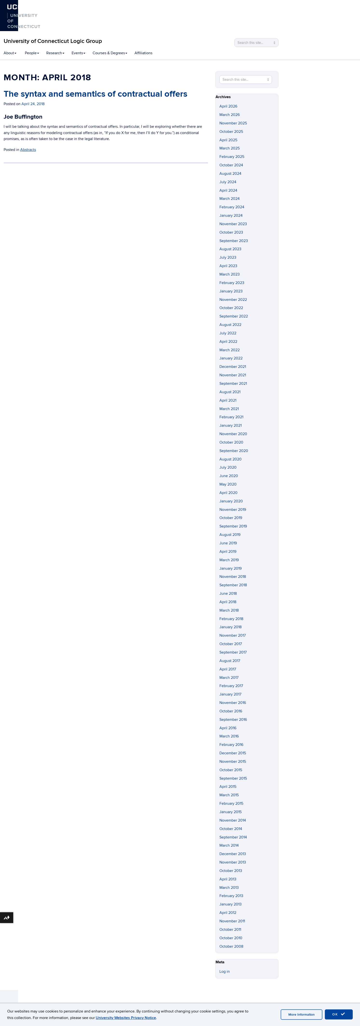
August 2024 (230, 173)
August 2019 (229, 534)
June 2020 (228, 475)
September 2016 (233, 719)
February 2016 (231, 744)
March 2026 (229, 114)
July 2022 (227, 333)
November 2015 (232, 761)
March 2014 (229, 845)
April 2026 (228, 106)
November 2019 (232, 509)
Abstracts (28, 149)
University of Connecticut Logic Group (53, 41)
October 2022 (231, 307)
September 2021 (233, 383)
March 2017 (228, 677)
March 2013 (229, 887)
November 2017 (232, 635)
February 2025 (231, 156)
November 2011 (232, 921)
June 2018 (228, 593)
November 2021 (232, 375)
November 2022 (233, 299)
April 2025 (228, 140)
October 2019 (230, 517)
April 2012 (227, 912)
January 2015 (230, 812)
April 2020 (228, 492)
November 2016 (232, 702)
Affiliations (143, 53)
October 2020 (231, 442)
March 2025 (229, 148)
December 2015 (232, 753)
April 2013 (227, 879)
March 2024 (229, 198)
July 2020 (228, 467)
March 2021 (229, 408)
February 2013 (231, 895)
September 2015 (233, 778)
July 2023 (227, 257)
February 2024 (231, 207)
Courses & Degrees (110, 53)
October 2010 (230, 938)
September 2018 (233, 585)
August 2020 (230, 459)
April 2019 (227, 551)
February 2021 (231, 417)
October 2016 (230, 711)
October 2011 (230, 929)
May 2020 (228, 484)
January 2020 (231, 501)
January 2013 (230, 904)
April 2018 (227, 602)
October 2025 (231, 131)
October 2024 (231, 165)
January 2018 (230, 627)
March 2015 (229, 795)
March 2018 (229, 610)
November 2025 (233, 123)
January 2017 (230, 694)
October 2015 (230, 770)
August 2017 (229, 660)
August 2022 (230, 324)
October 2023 (231, 232)
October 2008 (231, 946)
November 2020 (233, 434)
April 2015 (227, 786)
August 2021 (229, 392)
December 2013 (232, 853)
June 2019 (228, 543)
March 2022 (229, 350)
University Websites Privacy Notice (126, 1017)
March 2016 (229, 736)
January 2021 (230, 425)
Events (78, 53)
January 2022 (231, 358)
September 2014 (233, 837)
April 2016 (227, 728)
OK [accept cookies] (338, 1014)
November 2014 (232, 820)
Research (55, 53)
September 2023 (233, 240)
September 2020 (233, 450)
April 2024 (228, 190)
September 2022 (233, 316)
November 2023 (233, 224)
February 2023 (231, 282)
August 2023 (230, 249)
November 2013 (232, 862)
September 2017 (233, 652)
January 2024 (231, 215)
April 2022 (228, 341)
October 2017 (230, 643)
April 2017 (227, 669)
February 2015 (231, 803)
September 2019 (233, 526)
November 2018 (232, 576)
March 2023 (229, 274)
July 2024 (227, 182)
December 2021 (232, 366)
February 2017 (231, 685)
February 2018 (231, 618)
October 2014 (230, 828)
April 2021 (227, 400)
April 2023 (228, 265)
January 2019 (230, 568)
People (32, 53)
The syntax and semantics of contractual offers (95, 94)
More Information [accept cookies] (301, 1014)
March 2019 (229, 560)
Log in (224, 971)
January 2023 (231, 291)
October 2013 (230, 870)
